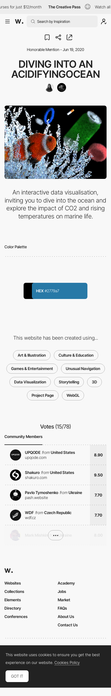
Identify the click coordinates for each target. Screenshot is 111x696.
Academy (66, 583)
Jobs (62, 591)
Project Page (43, 395)
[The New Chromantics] (61, 87)
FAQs (62, 608)
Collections (14, 591)
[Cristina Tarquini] (49, 87)
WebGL (73, 395)
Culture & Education (76, 355)
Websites (12, 583)
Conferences (15, 616)
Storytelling (69, 381)
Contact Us (68, 624)
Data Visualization (30, 381)
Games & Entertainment (32, 368)
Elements (12, 599)
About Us (66, 616)
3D (94, 381)
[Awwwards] (19, 21)
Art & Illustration (32, 355)
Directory (12, 608)
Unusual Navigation (83, 368)
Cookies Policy (67, 663)
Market (64, 599)
